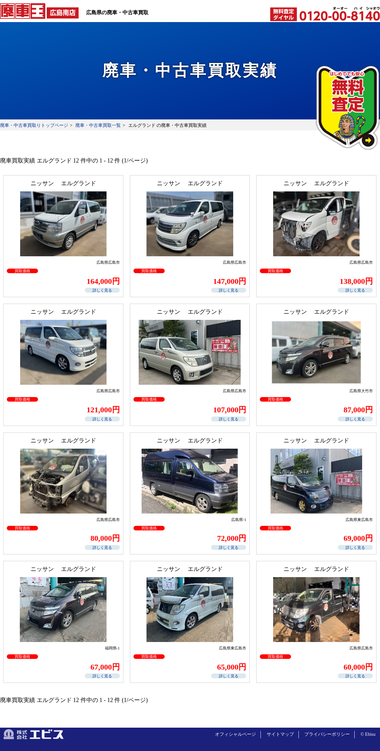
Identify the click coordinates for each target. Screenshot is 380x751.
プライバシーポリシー (327, 734)
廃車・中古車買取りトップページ (34, 125)
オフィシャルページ (235, 734)
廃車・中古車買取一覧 (98, 125)
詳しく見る (102, 290)
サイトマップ (280, 734)
